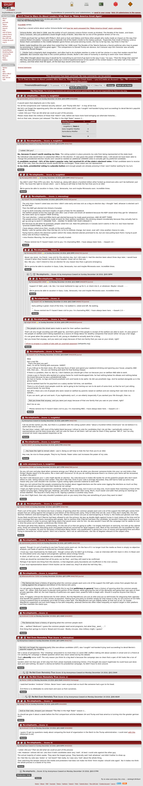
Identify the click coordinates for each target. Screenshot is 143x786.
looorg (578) (24, 704)
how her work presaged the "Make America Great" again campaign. (94, 28)
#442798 (67, 445)
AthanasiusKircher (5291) (31, 576)
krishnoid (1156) (28, 616)
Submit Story (7, 34)
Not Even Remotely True (40, 638)
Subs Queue (6, 36)
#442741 (78, 253)
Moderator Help (24, 775)
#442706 (64, 507)
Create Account (7, 40)
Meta (4, 58)
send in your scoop (102, 12)
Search (4, 28)
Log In (4, 42)
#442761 (68, 641)
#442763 (74, 576)
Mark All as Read (124, 85)
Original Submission (25, 67)
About (4, 18)
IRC (3, 70)
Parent (20, 170)
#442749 (76, 543)
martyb (27, 19)
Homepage (75, 680)
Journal (80, 178)
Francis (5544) (25, 507)
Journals (5, 22)
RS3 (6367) (28, 445)
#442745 (73, 421)
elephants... (33, 96)
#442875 (83, 282)
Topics (4, 24)
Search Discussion (78, 81)
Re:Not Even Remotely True (42, 672)
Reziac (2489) (27, 680)
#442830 (68, 746)
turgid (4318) (31, 322)
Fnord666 (22, 25)
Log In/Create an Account (106, 79)
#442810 (73, 322)
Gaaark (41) (28, 199)
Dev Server (6, 77)
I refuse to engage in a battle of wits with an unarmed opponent (51, 344)
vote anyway (29, 464)
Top (121, 79)
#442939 (72, 355)
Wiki (3, 72)
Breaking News (7, 52)
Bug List (5, 75)
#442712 (74, 178)
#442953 (66, 680)
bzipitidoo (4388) (28, 467)
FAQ (3, 20)
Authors (5, 26)
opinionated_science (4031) (29, 99)
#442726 (67, 199)
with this (131, 732)
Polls (4, 30)
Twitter (4, 68)
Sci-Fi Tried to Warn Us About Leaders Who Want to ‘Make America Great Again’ (60, 16)
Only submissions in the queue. (126, 12)
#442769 (68, 467)
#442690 (73, 99)
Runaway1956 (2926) (29, 178)
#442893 (68, 616)
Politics (4, 60)
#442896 (68, 728)
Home (37, 784)
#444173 (79, 302)
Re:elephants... (35, 141)
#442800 (63, 704)
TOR (3, 79)
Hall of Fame (6, 32)
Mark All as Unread (78, 88)
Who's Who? (6, 74)
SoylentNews (8, 6)
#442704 (68, 144)
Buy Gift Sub (6, 38)
